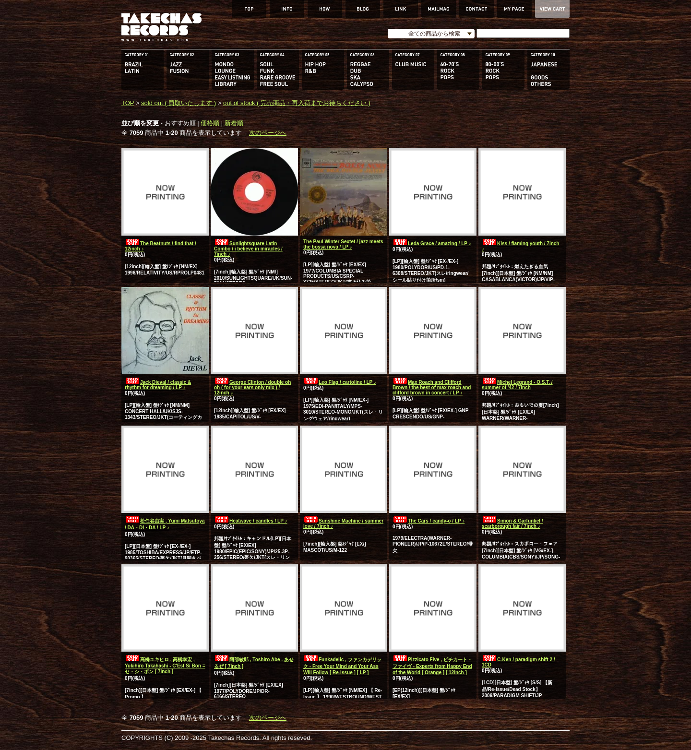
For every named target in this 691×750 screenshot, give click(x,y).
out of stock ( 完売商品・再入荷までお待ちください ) (296, 103)
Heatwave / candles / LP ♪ (250, 521)
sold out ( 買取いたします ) (178, 103)
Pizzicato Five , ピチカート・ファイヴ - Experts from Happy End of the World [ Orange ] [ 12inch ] (432, 666)
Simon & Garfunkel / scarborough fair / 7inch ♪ (512, 523)
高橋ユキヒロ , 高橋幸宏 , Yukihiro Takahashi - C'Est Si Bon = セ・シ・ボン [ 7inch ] (165, 665)
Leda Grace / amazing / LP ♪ (432, 243)
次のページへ (267, 132)
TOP (127, 103)
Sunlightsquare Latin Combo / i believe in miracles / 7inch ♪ (248, 249)
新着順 (234, 123)
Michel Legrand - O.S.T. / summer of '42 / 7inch (517, 385)
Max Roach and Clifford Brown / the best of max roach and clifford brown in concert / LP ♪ (432, 387)
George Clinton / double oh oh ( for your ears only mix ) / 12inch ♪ (252, 387)
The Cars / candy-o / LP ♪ (429, 521)
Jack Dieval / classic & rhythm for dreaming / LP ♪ (158, 385)
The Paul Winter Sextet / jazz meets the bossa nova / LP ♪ (343, 244)
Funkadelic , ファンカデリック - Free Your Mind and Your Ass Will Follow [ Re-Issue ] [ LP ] (342, 666)
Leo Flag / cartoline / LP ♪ (339, 382)
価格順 (210, 123)
